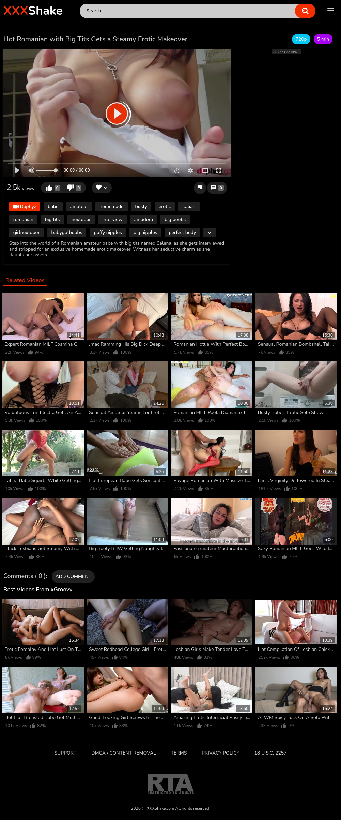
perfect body (182, 232)
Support (65, 753)
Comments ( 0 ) (24, 576)
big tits (52, 219)
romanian (23, 219)
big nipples (145, 232)
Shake (33, 10)
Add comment (73, 576)
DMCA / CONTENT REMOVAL (123, 753)
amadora (143, 219)
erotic (165, 206)
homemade (111, 206)
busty (141, 206)
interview (112, 219)
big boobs (175, 219)
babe (53, 206)
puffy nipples (108, 232)
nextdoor (81, 219)
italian (189, 206)
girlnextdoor (26, 232)
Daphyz (24, 206)
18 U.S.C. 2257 (270, 753)
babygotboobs (66, 232)
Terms (179, 753)
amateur (79, 206)
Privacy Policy (220, 753)
